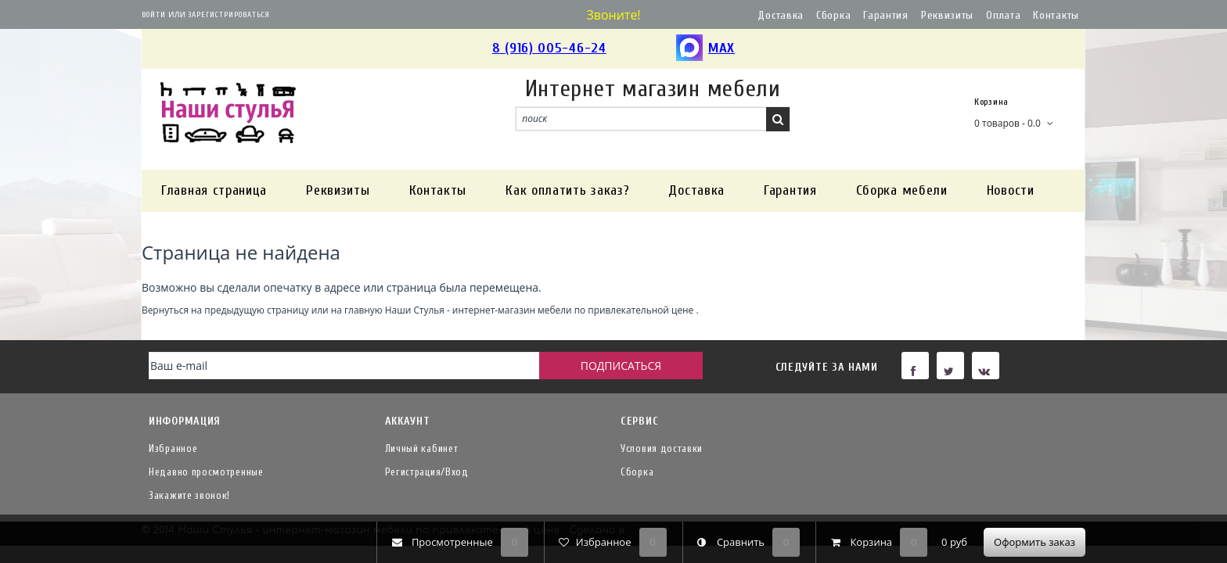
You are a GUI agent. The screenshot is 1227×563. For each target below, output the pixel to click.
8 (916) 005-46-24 (549, 48)
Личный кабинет (422, 448)
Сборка (833, 15)
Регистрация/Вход (427, 472)
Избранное (173, 448)
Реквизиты (947, 15)
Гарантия (886, 15)
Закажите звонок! (189, 495)
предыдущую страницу (256, 309)
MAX (705, 49)
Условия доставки (662, 448)
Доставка (780, 15)
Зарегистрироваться (229, 15)
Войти (154, 15)
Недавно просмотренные (206, 472)
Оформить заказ (1034, 542)
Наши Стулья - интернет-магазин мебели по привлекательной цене (539, 309)
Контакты (1056, 15)
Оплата (1003, 15)
